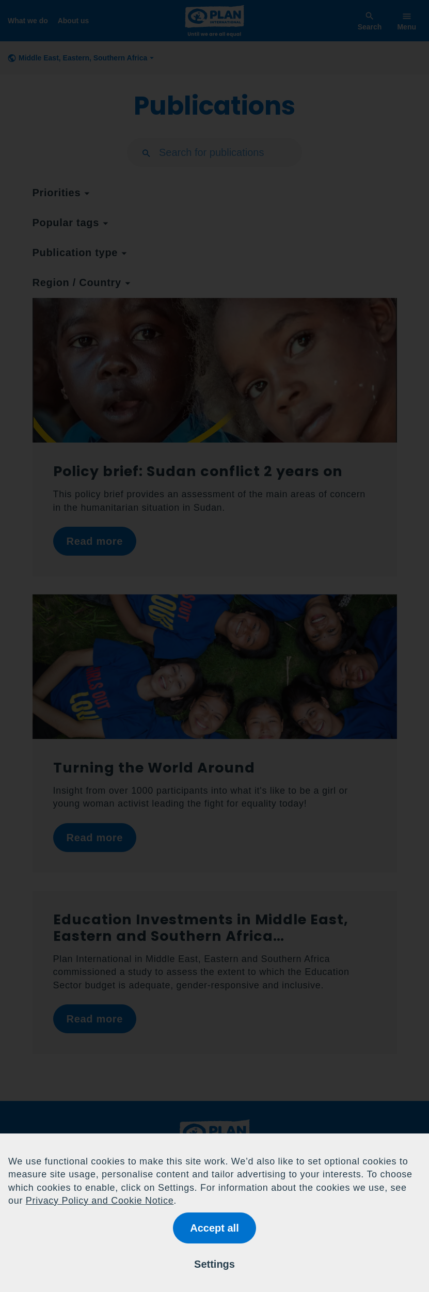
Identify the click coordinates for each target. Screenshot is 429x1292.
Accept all (214, 1228)
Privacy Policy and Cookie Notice (100, 1200)
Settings (214, 1264)
